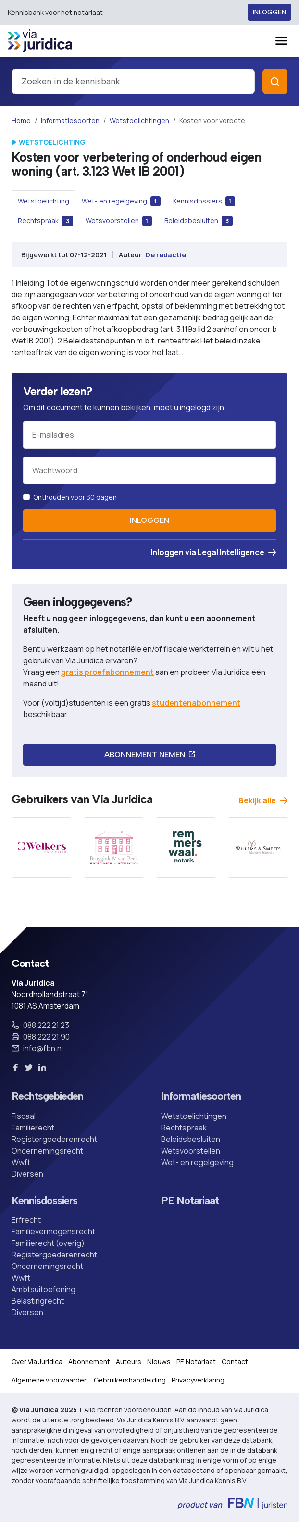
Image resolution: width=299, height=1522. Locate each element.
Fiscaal (24, 1116)
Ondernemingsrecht (47, 1150)
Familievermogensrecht (53, 1231)
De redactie (166, 254)
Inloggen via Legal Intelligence (213, 552)
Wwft (21, 1162)
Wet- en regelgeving (197, 1162)
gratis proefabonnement (107, 672)
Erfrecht (26, 1220)
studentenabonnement (196, 703)
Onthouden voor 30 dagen (75, 497)
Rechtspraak (184, 1127)
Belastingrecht (38, 1300)
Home (21, 120)
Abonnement (89, 1361)
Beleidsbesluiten (190, 1139)
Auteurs (128, 1361)
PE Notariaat (190, 1200)
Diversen (27, 1173)
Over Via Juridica (37, 1361)
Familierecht (33, 1127)
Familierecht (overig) (48, 1243)
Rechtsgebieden (47, 1096)
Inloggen (269, 12)
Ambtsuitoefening (43, 1289)
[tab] (43, 200)
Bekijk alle (262, 800)
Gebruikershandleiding (130, 1379)
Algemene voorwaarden (50, 1379)
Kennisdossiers (44, 1200)
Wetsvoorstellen (190, 1150)
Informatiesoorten (70, 120)
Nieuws (159, 1361)
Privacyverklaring (198, 1379)
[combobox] (133, 81)
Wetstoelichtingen (139, 120)
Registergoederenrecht (54, 1139)
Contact (235, 1361)
